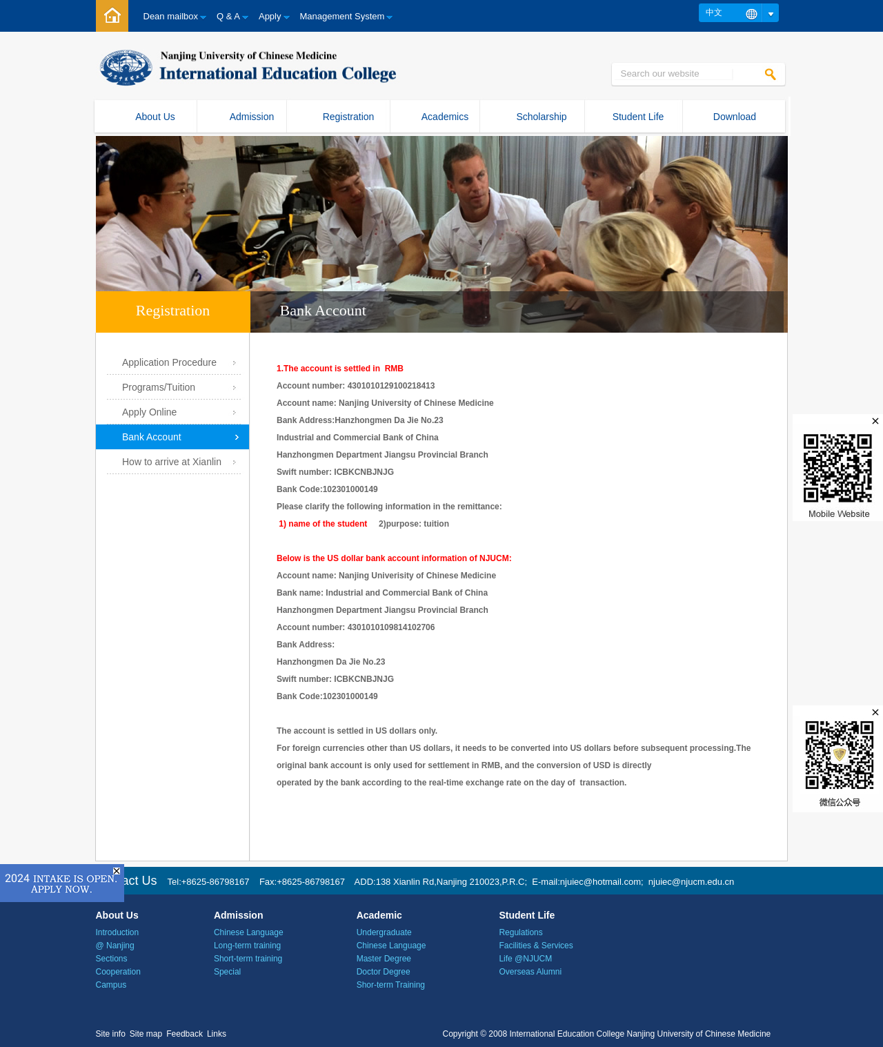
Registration (349, 116)
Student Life (638, 116)
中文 (714, 12)
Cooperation (118, 972)
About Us (155, 116)
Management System (342, 16)
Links (216, 1034)
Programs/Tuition (158, 387)
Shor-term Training (391, 985)
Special (227, 972)
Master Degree (384, 958)
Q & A (228, 16)
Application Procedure (169, 362)
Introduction (117, 932)
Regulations (520, 932)
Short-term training (248, 958)
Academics (444, 116)
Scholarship (541, 116)
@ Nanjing (115, 945)
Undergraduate (384, 932)
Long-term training (247, 945)
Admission (252, 116)
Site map (146, 1034)
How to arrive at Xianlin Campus (171, 465)
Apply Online (149, 412)
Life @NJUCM (525, 958)
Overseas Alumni (530, 972)
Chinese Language (249, 932)
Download (734, 116)
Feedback (184, 1034)
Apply (270, 16)
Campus (111, 985)
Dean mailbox (171, 16)
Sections (112, 958)
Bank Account (151, 436)
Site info (111, 1034)
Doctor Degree (383, 972)
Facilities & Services (536, 945)
